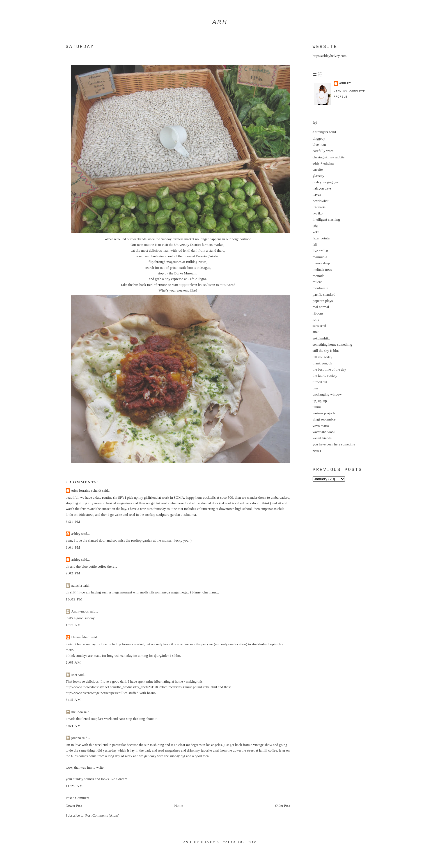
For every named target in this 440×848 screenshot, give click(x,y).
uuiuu (317, 407)
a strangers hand (324, 132)
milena (317, 282)
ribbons (318, 313)
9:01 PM (73, 547)
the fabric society (325, 376)
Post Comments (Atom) (102, 815)
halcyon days (322, 188)
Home (178, 806)
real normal (321, 307)
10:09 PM (74, 599)
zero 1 (317, 451)
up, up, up (320, 401)
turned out (320, 382)
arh (220, 22)
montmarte (320, 288)
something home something (332, 344)
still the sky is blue (326, 351)
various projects (324, 413)
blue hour (319, 145)
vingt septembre (324, 419)
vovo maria (321, 426)
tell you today (322, 357)
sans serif (319, 326)
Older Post (282, 806)
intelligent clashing (326, 219)
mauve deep (321, 263)
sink (315, 332)
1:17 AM (73, 625)
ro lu (316, 320)
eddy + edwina (323, 163)
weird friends (322, 438)
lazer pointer (322, 238)
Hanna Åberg (80, 637)
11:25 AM (74, 786)
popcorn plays (323, 301)
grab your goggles (325, 182)
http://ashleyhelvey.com (330, 56)
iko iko (318, 213)
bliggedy (319, 138)
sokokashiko (322, 338)
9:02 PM (73, 573)
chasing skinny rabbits (329, 157)
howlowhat (321, 201)
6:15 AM (73, 700)
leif (315, 244)
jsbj (315, 226)
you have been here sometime (334, 444)
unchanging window (327, 394)
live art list (320, 251)
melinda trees (322, 270)
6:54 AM (73, 726)
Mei (74, 675)
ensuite (318, 170)
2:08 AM (73, 662)
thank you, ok (322, 363)
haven (317, 195)
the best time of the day (329, 369)
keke (316, 232)
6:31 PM (73, 522)
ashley (76, 534)
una (315, 388)
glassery (318, 176)
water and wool (324, 432)
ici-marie (319, 207)
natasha (76, 586)
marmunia (320, 257)
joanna (76, 738)
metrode (318, 276)
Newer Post (74, 806)
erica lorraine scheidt (86, 491)
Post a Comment (77, 798)
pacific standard (324, 295)
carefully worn (323, 151)
